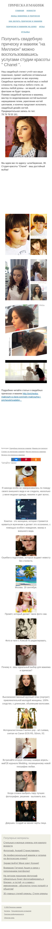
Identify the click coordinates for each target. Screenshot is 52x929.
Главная (19, 10)
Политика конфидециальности (14, 914)
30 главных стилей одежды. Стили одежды (25, 893)
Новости (30, 10)
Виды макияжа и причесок (25, 16)
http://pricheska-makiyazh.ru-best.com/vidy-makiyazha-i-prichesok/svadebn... (21, 396)
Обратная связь (9, 918)
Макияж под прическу (39, 448)
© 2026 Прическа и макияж (12, 907)
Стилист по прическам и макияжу (13, 451)
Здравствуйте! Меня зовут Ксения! (21, 863)
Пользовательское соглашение (21, 911)
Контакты (7, 911)
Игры (42, 26)
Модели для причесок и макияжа (13, 455)
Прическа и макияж (26, 5)
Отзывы (25, 32)
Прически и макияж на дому (21, 26)
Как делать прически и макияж (25, 21)
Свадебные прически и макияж (20, 448)
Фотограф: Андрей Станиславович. (21, 850)
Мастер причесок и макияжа (36, 451)
